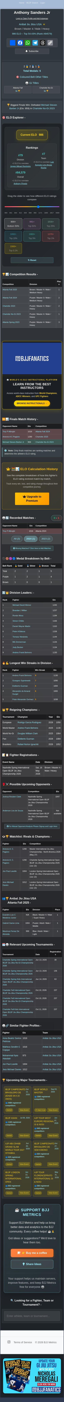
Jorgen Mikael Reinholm (20, 167)
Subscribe (32, 52)
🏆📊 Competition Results (20, 275)
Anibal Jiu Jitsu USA (30, 25)
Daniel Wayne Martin (21, 627)
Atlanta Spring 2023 (11, 323)
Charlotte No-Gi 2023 (12, 315)
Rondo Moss (18, 617)
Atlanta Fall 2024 (10, 299)
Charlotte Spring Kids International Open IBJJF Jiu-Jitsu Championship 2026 (18, 983)
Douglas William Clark (28, 734)
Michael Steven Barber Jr (13, 443)
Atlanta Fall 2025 (10, 291)
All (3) (17, 540)
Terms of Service (23, 1346)
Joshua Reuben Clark (12, 798)
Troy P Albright (9, 433)
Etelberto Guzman (20, 687)
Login (43, 3)
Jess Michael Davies (12, 1070)
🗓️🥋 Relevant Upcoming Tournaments (28, 945)
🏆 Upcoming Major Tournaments (24, 1081)
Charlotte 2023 (9, 307)
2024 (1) (30, 540)
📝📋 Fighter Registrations (20, 756)
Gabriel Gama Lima (11, 924)
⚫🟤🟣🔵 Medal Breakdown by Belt (26, 559)
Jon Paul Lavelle (10, 872)
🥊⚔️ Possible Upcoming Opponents (27, 785)
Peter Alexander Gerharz (22, 701)
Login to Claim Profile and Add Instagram (32, 19)
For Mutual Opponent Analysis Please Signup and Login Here (32, 827)
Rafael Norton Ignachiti (28, 745)
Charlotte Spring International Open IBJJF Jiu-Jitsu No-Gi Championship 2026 (18, 964)
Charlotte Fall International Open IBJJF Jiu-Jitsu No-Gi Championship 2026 (18, 1002)
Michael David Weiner (22, 606)
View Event (24, 1112)
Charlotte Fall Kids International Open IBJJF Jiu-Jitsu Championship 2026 (18, 1013)
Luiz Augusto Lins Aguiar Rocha (44, 166)
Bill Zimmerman (19, 643)
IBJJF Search (32, 3)
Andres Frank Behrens (22, 654)
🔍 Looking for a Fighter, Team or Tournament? (32, 1306)
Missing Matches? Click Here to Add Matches (32, 549)
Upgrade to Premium (32, 499)
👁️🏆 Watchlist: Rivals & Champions (26, 837)
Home (21, 3)
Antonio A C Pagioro (11, 438)
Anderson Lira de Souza (13, 812)
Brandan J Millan (20, 612)
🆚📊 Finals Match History (20, 420)
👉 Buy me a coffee (32, 1257)
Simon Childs (18, 622)
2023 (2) (45, 540)
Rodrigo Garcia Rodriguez (29, 723)
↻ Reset (32, 261)
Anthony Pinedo (20, 185)
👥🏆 (19, 901)
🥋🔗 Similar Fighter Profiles (21, 1026)
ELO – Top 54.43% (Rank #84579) (32, 35)
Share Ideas (32, 1268)
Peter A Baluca (19, 633)
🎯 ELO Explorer (13, 118)
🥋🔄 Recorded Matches (18, 519)
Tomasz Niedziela (20, 638)
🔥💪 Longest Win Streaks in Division (27, 664)
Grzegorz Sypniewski (21, 682)
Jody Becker (18, 648)
